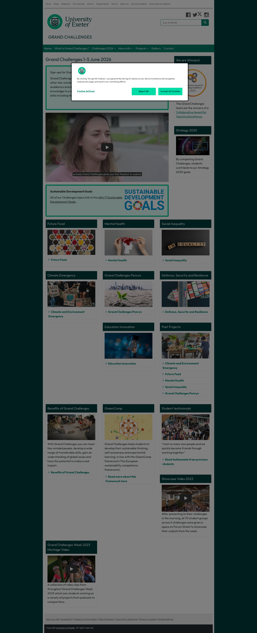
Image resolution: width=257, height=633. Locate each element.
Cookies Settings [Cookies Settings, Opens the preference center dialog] (86, 91)
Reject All (144, 91)
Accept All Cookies (170, 91)
